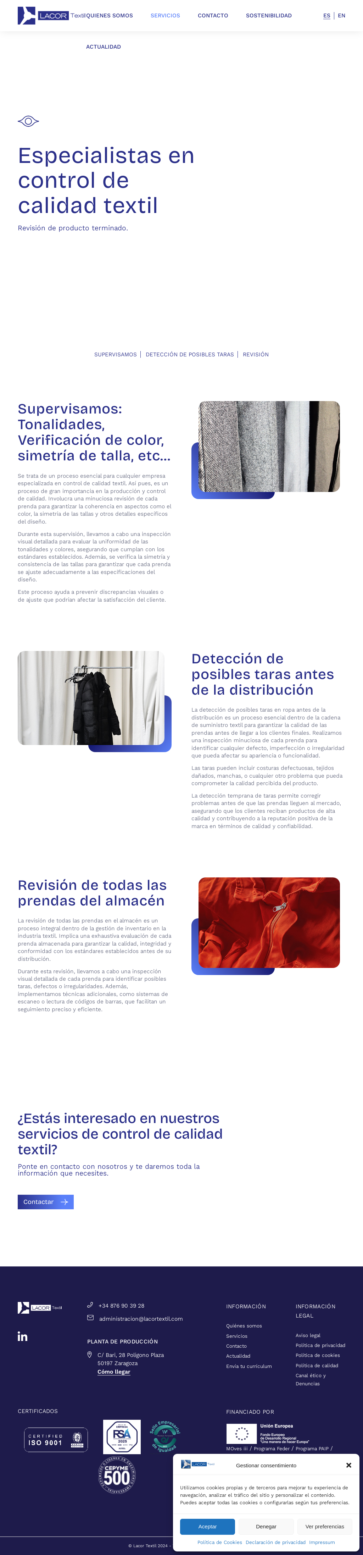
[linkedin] (22, 1336)
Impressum (322, 1542)
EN (341, 15)
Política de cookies (318, 1355)
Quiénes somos (244, 1326)
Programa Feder (272, 1449)
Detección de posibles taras (190, 354)
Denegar (266, 1526)
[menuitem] (118, 15)
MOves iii (237, 1449)
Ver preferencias (325, 1526)
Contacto (236, 1346)
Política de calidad (317, 1366)
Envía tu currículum (249, 1366)
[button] (348, 1465)
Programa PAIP (312, 1449)
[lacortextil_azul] (52, 15)
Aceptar (208, 1526)
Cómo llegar (113, 1371)
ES (326, 15)
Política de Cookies (219, 1542)
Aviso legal (308, 1335)
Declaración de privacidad (276, 1542)
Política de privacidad (320, 1345)
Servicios (236, 1336)
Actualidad (238, 1356)
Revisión (256, 354)
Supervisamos (115, 354)
